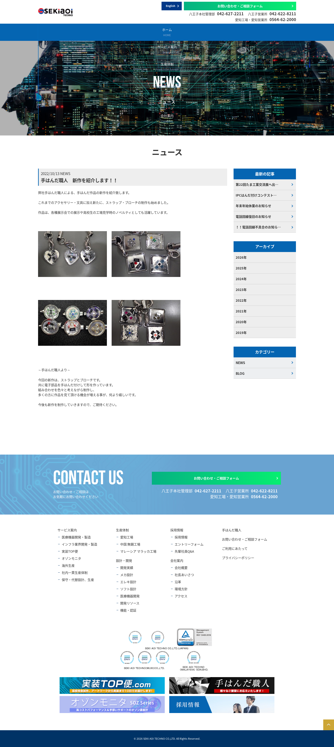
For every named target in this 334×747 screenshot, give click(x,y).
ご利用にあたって (235, 548)
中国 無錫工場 (130, 544)
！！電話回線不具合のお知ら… (258, 227)
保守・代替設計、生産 (78, 579)
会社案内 (273, 32)
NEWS (240, 363)
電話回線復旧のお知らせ (253, 216)
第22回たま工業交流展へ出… (257, 184)
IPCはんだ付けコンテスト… (256, 195)
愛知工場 (126, 537)
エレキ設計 (128, 581)
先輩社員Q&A (184, 551)
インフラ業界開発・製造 (79, 544)
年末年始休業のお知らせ (253, 206)
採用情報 (230, 32)
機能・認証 (128, 610)
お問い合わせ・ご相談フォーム (240, 5)
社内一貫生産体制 (75, 572)
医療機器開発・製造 (76, 537)
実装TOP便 (70, 551)
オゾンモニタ (71, 558)
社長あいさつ (184, 574)
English (170, 6)
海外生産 (68, 565)
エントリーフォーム (189, 544)
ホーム (59, 32)
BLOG (240, 373)
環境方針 (181, 588)
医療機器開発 (130, 595)
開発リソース (129, 603)
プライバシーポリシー (238, 557)
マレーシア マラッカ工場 (138, 551)
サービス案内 (102, 32)
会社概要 (181, 567)
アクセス (181, 595)
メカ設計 (126, 574)
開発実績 (126, 567)
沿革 (178, 581)
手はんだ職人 (231, 529)
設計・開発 (187, 32)
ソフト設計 (128, 588)
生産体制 (145, 32)
